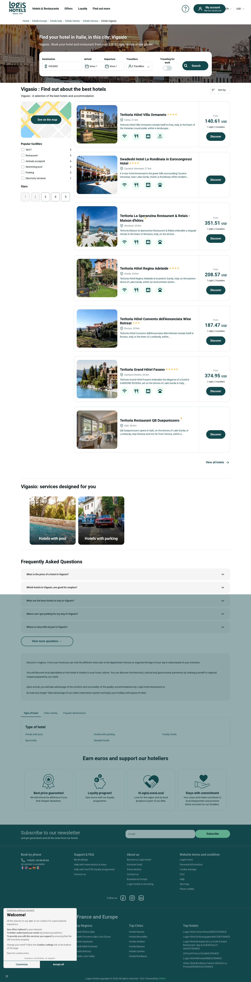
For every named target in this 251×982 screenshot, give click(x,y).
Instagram (132, 898)
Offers (68, 8)
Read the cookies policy (18, 953)
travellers (132, 59)
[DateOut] (114, 66)
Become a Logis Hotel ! (139, 859)
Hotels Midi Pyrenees (86, 946)
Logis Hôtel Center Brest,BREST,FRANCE (205, 931)
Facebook (123, 898)
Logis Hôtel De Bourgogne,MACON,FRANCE (206, 936)
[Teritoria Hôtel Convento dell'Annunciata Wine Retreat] (97, 328)
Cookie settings (188, 869)
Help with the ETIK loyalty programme (94, 869)
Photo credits (187, 889)
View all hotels (218, 462)
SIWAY (162, 978)
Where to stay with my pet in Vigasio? (47, 627)
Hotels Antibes (137, 941)
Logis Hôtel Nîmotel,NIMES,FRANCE (202, 958)
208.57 (216, 274)
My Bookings (81, 859)
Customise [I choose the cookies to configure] (22, 964)
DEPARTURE (109, 59)
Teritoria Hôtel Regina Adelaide (150, 268)
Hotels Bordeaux (138, 956)
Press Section (134, 869)
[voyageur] (139, 66)
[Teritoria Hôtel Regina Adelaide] (97, 278)
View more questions (47, 641)
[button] (7, 976)
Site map (184, 884)
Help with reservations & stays (90, 864)
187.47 (216, 325)
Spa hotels (31, 740)
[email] (160, 834)
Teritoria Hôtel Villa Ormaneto (149, 115)
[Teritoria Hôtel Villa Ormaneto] (97, 124)
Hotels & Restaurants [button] (45, 8)
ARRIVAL (88, 59)
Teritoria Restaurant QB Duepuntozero (151, 420)
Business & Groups (137, 879)
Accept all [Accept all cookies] (58, 964)
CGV (182, 874)
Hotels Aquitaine (84, 941)
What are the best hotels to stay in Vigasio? (50, 600)
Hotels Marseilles (138, 936)
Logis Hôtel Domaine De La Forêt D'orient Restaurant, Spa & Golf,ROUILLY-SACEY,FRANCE (205, 945)
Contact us (80, 874)
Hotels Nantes (136, 931)
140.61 (216, 121)
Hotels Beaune (137, 946)
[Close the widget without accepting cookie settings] (20, 910)
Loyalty (82, 8)
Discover (215, 136)
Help (182, 879)
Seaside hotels (101, 740)
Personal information (191, 864)
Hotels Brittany (83, 951)
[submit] (212, 834)
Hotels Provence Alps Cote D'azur (93, 936)
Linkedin (141, 898)
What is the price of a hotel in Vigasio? (47, 574)
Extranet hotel (134, 864)
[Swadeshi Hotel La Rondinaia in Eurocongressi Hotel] (97, 175)
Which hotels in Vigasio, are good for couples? (51, 587)
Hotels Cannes (137, 951)
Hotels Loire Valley (85, 956)
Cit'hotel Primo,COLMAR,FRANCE (201, 953)
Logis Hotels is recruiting (140, 884)
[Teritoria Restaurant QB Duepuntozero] (97, 429)
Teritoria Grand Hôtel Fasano (149, 369)
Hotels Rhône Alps (85, 931)
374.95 (216, 376)
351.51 (216, 223)
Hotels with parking (104, 734)
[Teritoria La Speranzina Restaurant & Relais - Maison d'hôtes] (97, 226)
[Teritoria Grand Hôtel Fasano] (97, 379)
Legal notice (186, 859)
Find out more (101, 8)
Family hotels (169, 734)
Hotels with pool (34, 734)
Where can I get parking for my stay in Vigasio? (52, 613)
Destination (48, 59)
